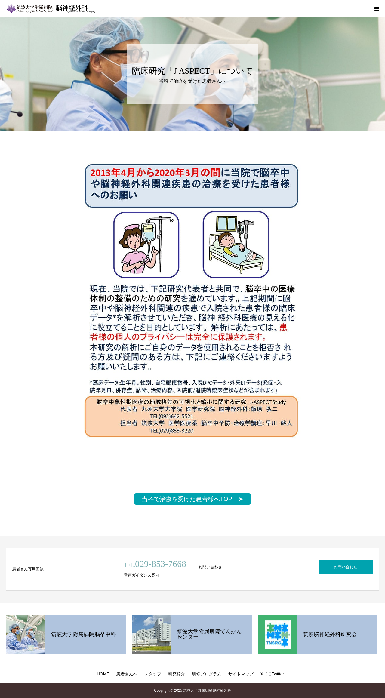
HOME (103, 674)
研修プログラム (206, 674)
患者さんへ (126, 674)
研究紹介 (176, 674)
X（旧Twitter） (274, 674)
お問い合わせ (345, 567)
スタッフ (152, 674)
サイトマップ (241, 674)
